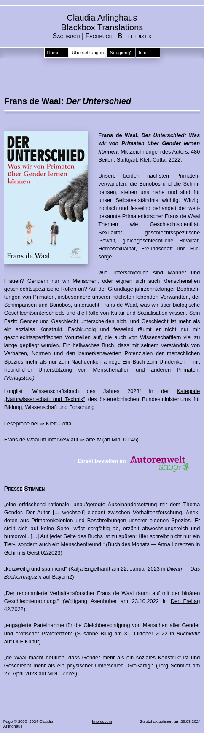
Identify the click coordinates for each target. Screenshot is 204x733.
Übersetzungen (88, 52)
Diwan (174, 569)
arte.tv (93, 439)
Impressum (102, 721)
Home (53, 52)
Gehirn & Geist (22, 553)
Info (143, 52)
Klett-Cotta (152, 160)
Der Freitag (185, 601)
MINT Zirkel (61, 673)
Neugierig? (121, 52)
